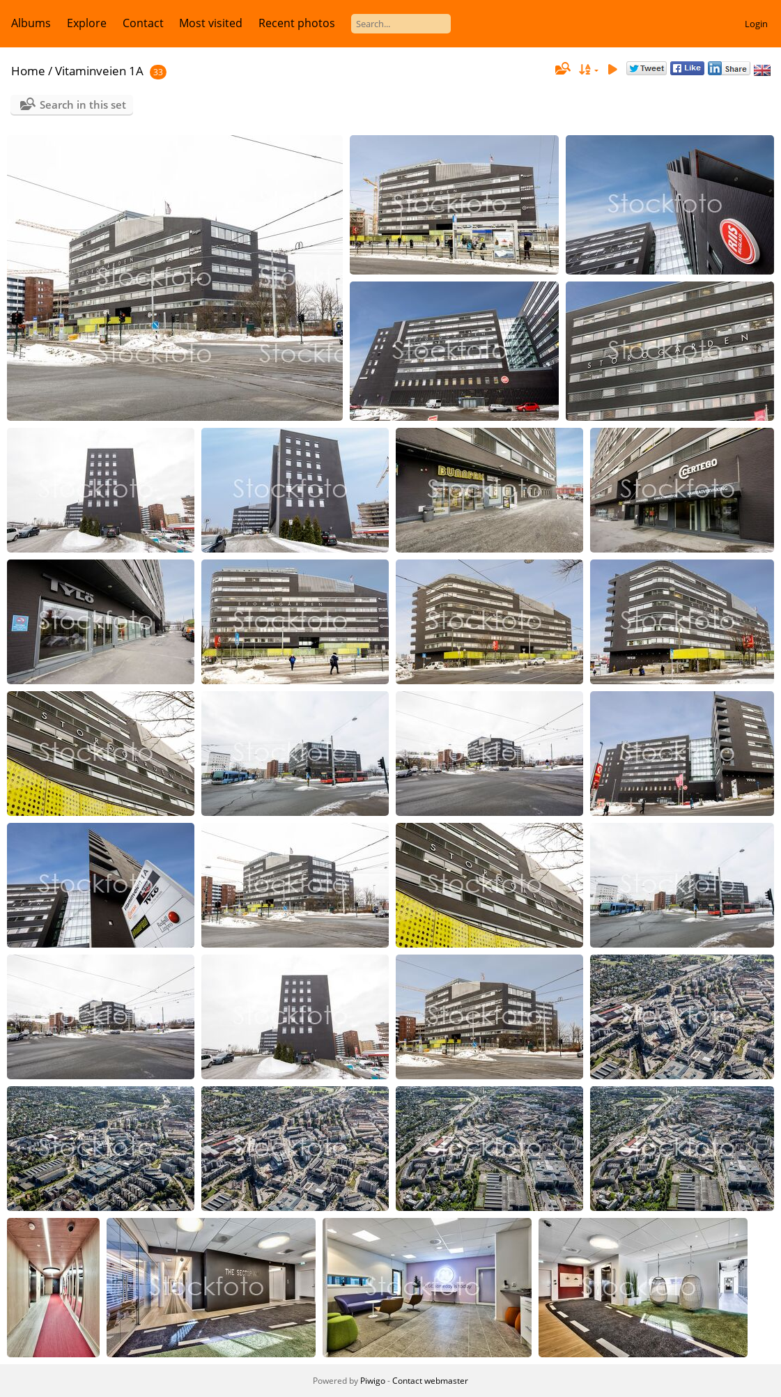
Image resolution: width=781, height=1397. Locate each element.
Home (28, 71)
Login (756, 23)
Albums (31, 23)
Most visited (210, 23)
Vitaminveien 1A (99, 71)
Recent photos (296, 23)
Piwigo (372, 1381)
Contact (143, 23)
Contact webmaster (430, 1381)
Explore (87, 23)
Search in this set (83, 104)
